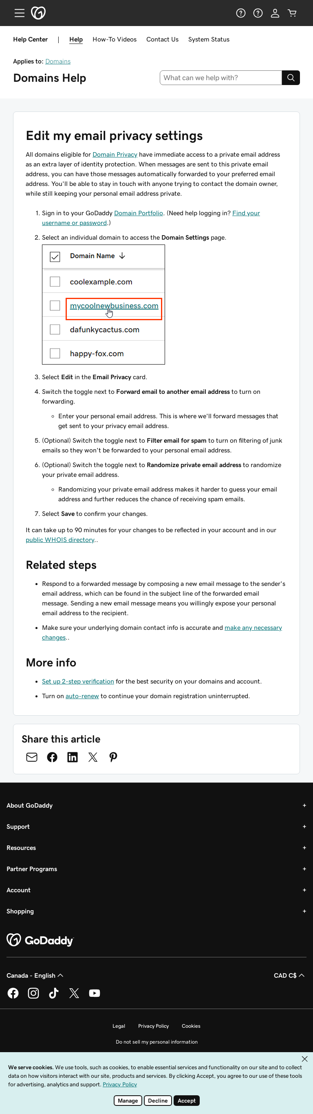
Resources (21, 847)
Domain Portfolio (138, 213)
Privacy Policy (153, 1026)
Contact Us (162, 39)
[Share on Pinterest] (113, 757)
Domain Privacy (115, 154)
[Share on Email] (32, 757)
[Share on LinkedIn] (72, 757)
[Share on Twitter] (93, 757)
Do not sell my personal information (157, 1041)
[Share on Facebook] (52, 757)
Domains (58, 61)
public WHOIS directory (60, 539)
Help (76, 39)
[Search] (291, 77)
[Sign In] (275, 13)
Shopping (20, 911)
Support (18, 826)
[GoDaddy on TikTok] (53, 997)
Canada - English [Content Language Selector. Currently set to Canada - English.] (36, 975)
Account (19, 890)
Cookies (191, 1026)
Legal (118, 1026)
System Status (208, 39)
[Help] (241, 13)
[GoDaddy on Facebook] (13, 997)
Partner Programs (32, 868)
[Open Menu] (16, 13)
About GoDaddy (30, 805)
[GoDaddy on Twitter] (74, 997)
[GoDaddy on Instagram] (33, 997)
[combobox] (221, 77)
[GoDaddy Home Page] (40, 940)
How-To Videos (115, 39)
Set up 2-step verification (78, 681)
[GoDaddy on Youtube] (94, 997)
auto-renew (82, 695)
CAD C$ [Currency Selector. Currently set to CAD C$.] (290, 975)
